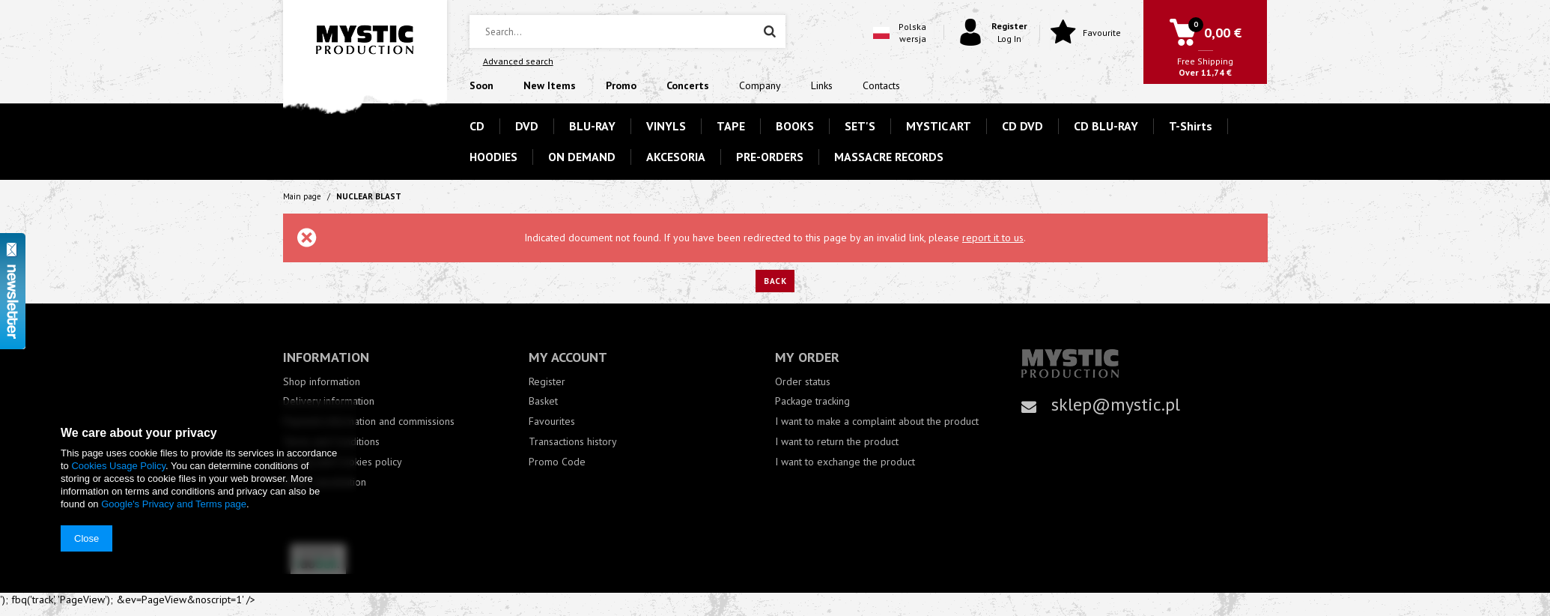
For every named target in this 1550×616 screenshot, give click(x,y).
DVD (526, 125)
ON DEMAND (582, 156)
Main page (302, 196)
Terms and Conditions (331, 441)
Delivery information (328, 401)
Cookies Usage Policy (118, 465)
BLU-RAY (592, 125)
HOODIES (493, 156)
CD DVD (1022, 125)
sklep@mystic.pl (1115, 404)
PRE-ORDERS (769, 156)
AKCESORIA (675, 156)
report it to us (993, 237)
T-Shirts (1190, 125)
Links (822, 85)
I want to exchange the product (845, 462)
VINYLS (666, 125)
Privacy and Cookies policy (342, 462)
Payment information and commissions (369, 421)
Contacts (881, 85)
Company (760, 85)
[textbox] (627, 31)
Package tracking (812, 401)
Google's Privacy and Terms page (173, 504)
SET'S (860, 125)
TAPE (731, 125)
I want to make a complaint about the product (877, 421)
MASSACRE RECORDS (888, 156)
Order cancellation (324, 482)
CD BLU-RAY (1106, 125)
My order (807, 357)
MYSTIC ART (938, 125)
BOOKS (795, 125)
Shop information (321, 381)
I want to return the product (837, 441)
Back (775, 281)
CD (476, 125)
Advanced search (518, 61)
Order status (802, 381)
